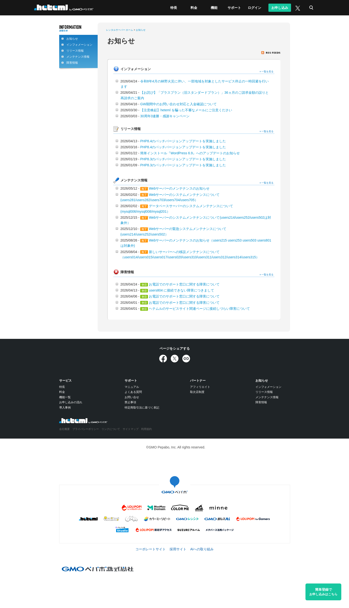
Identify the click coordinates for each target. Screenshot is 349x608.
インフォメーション (79, 44)
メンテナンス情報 (77, 56)
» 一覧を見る (266, 71)
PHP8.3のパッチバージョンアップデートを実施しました (183, 159)
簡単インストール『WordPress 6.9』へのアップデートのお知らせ (190, 153)
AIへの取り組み (202, 549)
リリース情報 (75, 50)
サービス (65, 380)
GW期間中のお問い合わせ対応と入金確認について (178, 104)
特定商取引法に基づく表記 (142, 407)
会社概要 (64, 429)
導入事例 (65, 407)
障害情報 (72, 62)
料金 (193, 8)
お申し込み (279, 8)
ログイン (254, 8)
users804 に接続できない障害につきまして (181, 290)
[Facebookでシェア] (163, 358)
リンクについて (111, 429)
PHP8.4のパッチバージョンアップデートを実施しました (183, 141)
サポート (234, 8)
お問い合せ (132, 397)
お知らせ (72, 38)
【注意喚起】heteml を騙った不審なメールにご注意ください (186, 110)
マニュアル (132, 387)
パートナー (198, 380)
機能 (214, 8)
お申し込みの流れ (70, 402)
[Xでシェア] (174, 358)
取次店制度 (197, 392)
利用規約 (146, 429)
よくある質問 (133, 392)
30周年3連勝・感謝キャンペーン (165, 116)
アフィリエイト (200, 387)
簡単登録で (323, 592)
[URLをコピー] (186, 358)
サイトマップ (131, 429)
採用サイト (178, 549)
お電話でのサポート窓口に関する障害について (184, 284)
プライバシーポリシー (85, 429)
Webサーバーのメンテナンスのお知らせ (179, 188)
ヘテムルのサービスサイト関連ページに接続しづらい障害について (199, 308)
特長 (173, 8)
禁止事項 (130, 402)
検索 (311, 8)
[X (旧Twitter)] (297, 7)
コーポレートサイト (150, 549)
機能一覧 (65, 397)
